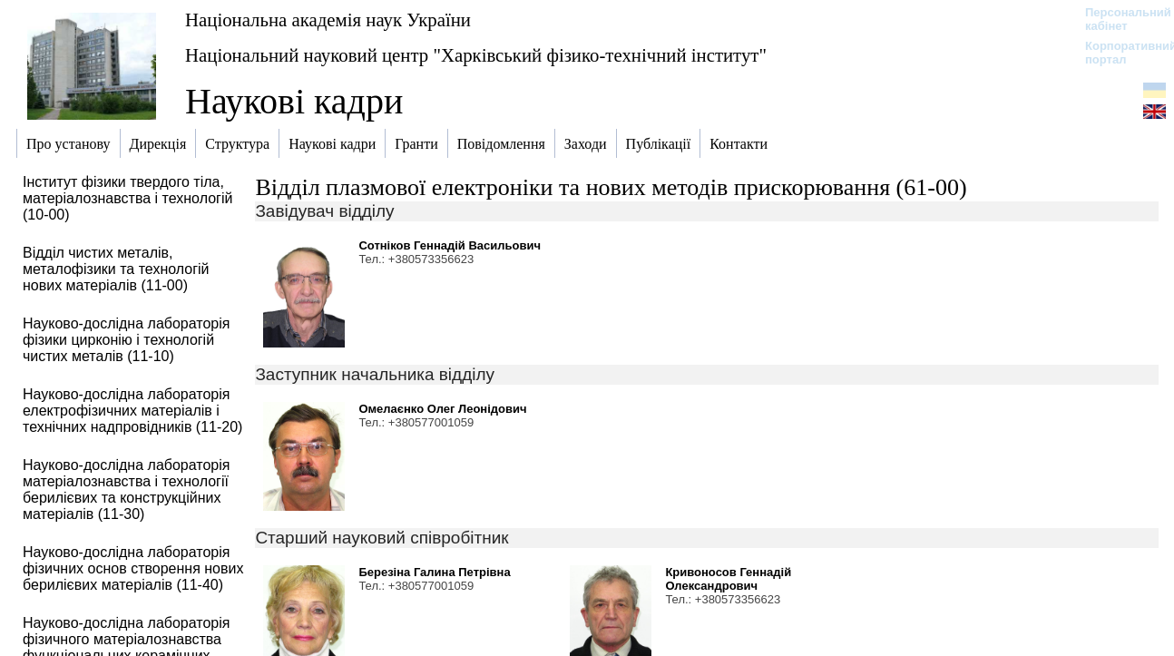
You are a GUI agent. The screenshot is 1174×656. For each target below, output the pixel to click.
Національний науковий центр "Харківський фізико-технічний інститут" (476, 54)
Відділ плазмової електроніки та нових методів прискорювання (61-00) (610, 187)
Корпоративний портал (1119, 52)
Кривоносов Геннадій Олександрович (728, 578)
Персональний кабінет (1119, 19)
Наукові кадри (294, 101)
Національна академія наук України (328, 19)
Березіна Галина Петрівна (434, 572)
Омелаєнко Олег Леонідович (442, 409)
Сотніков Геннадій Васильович (449, 245)
